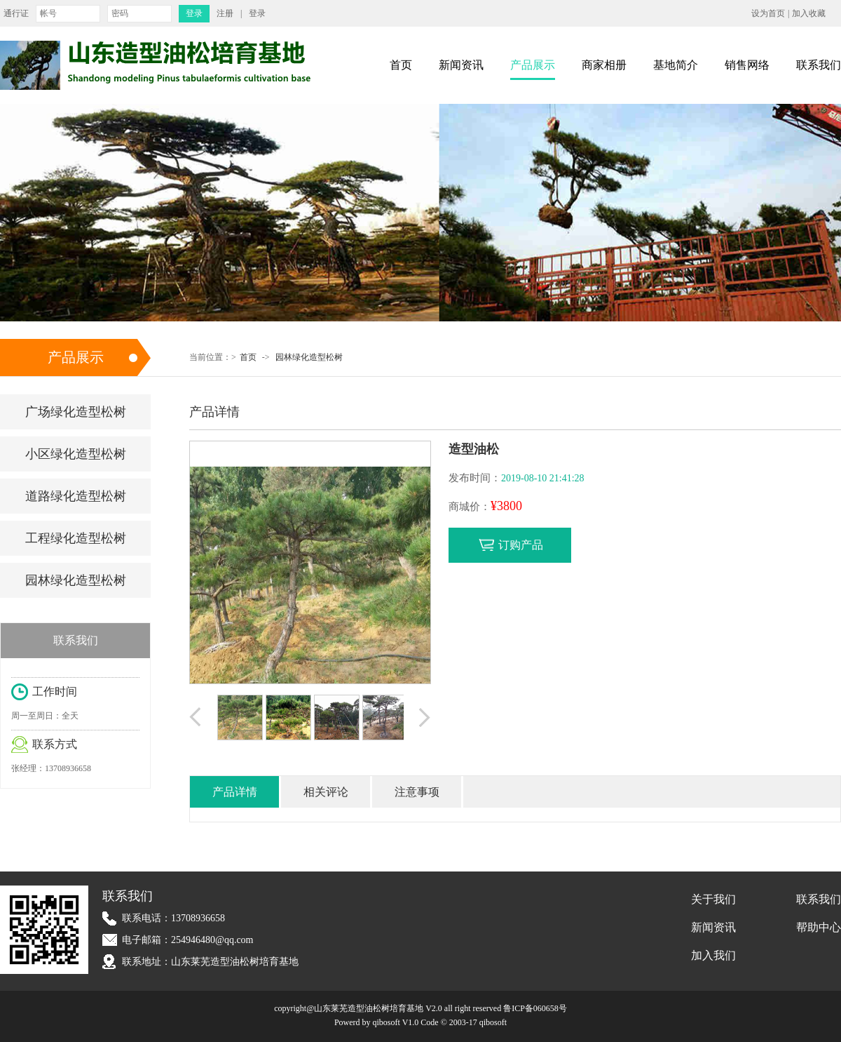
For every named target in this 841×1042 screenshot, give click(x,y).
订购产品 (520, 545)
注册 (225, 13)
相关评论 (325, 792)
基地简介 (675, 65)
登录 (257, 13)
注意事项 (417, 792)
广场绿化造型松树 (75, 412)
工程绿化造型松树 (75, 538)
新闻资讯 (461, 65)
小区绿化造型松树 (75, 454)
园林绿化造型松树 (309, 357)
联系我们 (818, 65)
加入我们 (713, 955)
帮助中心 (818, 927)
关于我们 (713, 899)
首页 (401, 65)
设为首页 (768, 13)
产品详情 (234, 792)
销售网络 (747, 65)
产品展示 (532, 65)
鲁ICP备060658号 (535, 1008)
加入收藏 (809, 13)
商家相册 (604, 65)
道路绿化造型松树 (75, 496)
